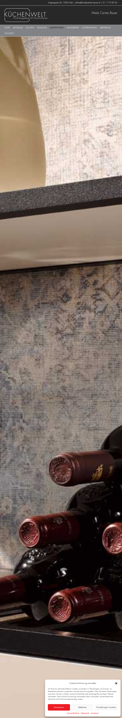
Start (7, 28)
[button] (116, 683)
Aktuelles (18, 28)
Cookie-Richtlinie (73, 713)
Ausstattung (57, 28)
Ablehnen (82, 707)
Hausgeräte (72, 28)
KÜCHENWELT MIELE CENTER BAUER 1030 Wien (32, 15)
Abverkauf (105, 28)
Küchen (30, 28)
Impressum (95, 713)
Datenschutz (85, 713)
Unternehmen (89, 28)
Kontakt (9, 33)
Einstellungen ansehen (106, 707)
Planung (42, 28)
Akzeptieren (59, 707)
